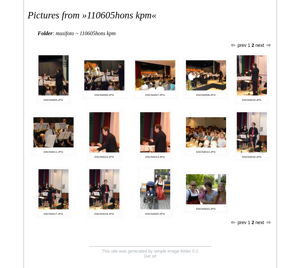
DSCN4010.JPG (251, 100)
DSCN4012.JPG (104, 156)
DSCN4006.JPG (104, 94)
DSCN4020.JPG (155, 213)
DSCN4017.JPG (53, 213)
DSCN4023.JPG (205, 208)
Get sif (150, 256)
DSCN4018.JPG (104, 213)
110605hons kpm (119, 15)
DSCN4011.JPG (53, 151)
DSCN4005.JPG (53, 100)
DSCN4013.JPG (155, 156)
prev (238, 45)
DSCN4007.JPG (155, 94)
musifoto (65, 33)
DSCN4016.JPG (251, 156)
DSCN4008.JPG (205, 94)
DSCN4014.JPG (205, 151)
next (263, 45)
